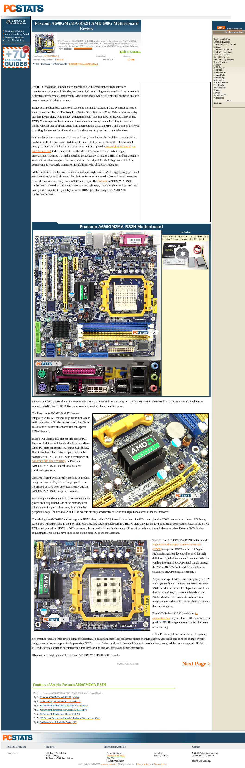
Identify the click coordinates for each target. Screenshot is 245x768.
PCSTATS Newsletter (56, 753)
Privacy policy (143, 764)
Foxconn (103, 181)
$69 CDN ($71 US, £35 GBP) (48, 461)
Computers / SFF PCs (224, 49)
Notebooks (218, 80)
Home (36, 64)
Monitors (218, 70)
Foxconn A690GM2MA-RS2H (83, 64)
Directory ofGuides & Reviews (16, 22)
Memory (217, 64)
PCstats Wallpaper (115, 760)
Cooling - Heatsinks (223, 52)
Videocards (219, 98)
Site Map (111, 758)
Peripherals (219, 85)
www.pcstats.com (109, 764)
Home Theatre (220, 62)
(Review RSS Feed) (116, 755)
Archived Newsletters (13, 40)
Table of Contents (130, 51)
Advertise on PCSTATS (203, 755)
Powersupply (220, 87)
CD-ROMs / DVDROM (225, 44)
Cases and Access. (222, 42)
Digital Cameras (221, 57)
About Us (158, 753)
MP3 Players (219, 67)
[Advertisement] (176, 49)
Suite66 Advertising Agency (205, 753)
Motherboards (60, 64)
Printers (217, 90)
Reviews (45, 64)
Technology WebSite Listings (59, 758)
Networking (219, 77)
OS (224, 95)
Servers (217, 92)
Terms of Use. (160, 764)
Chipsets (217, 47)
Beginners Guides (14, 31)
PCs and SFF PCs (222, 82)
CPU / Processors (222, 54)
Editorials (218, 103)
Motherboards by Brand (17, 34)
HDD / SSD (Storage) (224, 59)
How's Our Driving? (201, 760)
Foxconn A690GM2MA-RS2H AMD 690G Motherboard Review (86, 26)
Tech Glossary (52, 755)
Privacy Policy (161, 755)
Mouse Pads (219, 75)
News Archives (114, 753)
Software (218, 95)
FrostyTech (12, 753)
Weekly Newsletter (15, 37)
